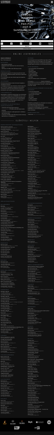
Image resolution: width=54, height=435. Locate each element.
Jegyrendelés (27, 41)
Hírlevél (27, 46)
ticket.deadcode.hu (5, 109)
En (1, 43)
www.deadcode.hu (37, 81)
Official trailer (27, 48)
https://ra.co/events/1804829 (39, 114)
